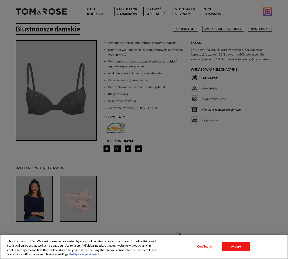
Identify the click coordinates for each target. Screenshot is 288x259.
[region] (144, 247)
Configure (204, 246)
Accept (236, 246)
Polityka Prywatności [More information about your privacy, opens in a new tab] (84, 254)
